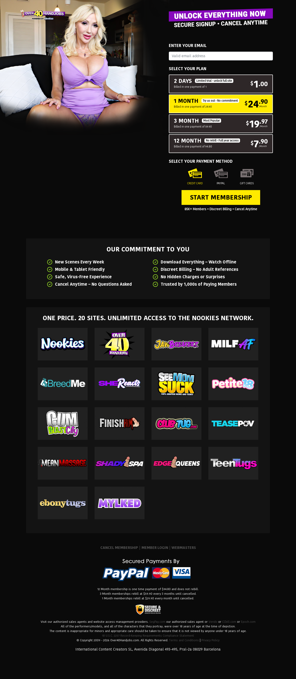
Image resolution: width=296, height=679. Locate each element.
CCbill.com (229, 622)
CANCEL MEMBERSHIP (119, 547)
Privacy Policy (210, 640)
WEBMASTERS (184, 547)
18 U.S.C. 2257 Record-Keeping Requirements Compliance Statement (148, 635)
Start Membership (221, 197)
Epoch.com (248, 622)
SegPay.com (157, 622)
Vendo (213, 622)
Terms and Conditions (184, 640)
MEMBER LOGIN (155, 547)
